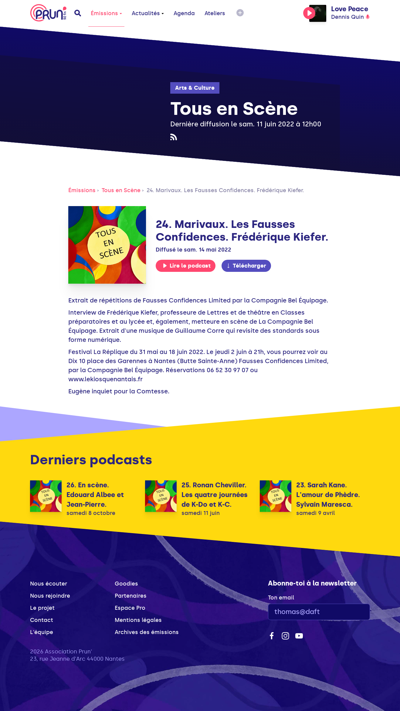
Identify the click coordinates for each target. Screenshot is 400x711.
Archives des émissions (147, 632)
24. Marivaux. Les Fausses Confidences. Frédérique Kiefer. (225, 190)
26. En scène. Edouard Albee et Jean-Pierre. (95, 495)
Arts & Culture (195, 88)
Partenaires (131, 595)
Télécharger (246, 265)
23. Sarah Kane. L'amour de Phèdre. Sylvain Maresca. (328, 495)
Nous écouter (48, 583)
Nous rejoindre (50, 595)
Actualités (148, 13)
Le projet (42, 608)
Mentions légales (138, 620)
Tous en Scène (121, 190)
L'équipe (41, 632)
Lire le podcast (187, 265)
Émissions (106, 13)
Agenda (184, 13)
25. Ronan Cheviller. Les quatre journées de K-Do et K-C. (214, 495)
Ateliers (215, 13)
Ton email (281, 597)
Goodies (126, 583)
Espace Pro (130, 608)
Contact (41, 620)
